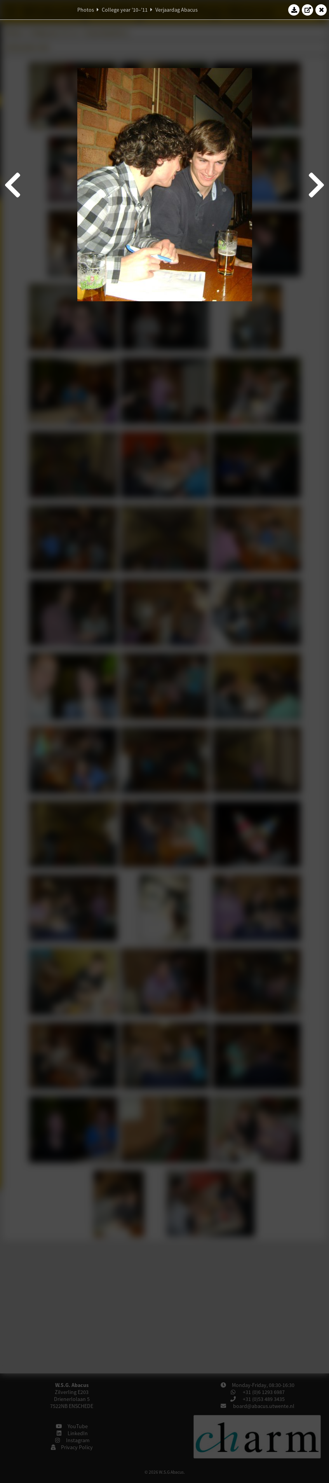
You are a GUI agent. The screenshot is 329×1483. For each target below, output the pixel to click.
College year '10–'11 (125, 9)
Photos (85, 9)
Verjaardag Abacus (176, 9)
